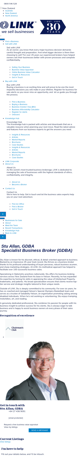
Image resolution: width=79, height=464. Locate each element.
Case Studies (17, 145)
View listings (5, 442)
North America (11, 16)
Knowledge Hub (12, 118)
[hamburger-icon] (2, 39)
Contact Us (10, 189)
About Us (9, 164)
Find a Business (12, 41)
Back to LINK (11, 233)
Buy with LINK (11, 81)
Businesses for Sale (13, 220)
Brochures (16, 142)
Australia (9, 11)
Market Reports (18, 140)
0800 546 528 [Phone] (10, 4)
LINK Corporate (12, 161)
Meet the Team (11, 225)
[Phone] (1, 3)
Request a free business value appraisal (21, 425)
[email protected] (16, 418)
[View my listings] (1, 427)
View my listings (11, 427)
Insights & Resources (21, 135)
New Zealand (8, 8)
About (8, 223)
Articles (15, 137)
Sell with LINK (11, 44)
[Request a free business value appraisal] (1, 424)
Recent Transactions (13, 228)
